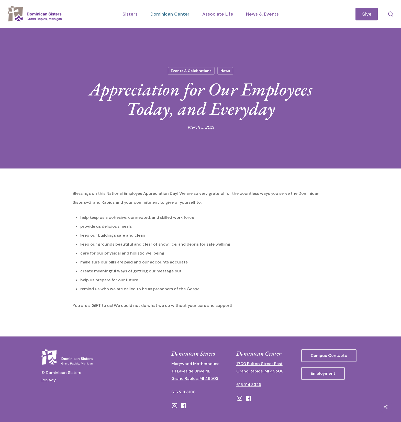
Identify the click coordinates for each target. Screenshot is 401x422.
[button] (329, 355)
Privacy (48, 380)
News (225, 70)
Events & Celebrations (191, 70)
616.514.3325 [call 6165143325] (248, 384)
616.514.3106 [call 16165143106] (183, 392)
